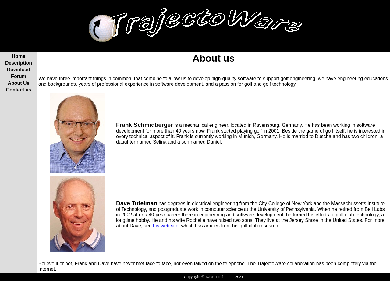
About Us (18, 83)
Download (18, 69)
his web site (166, 225)
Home (18, 56)
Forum (18, 76)
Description (18, 63)
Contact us (18, 89)
